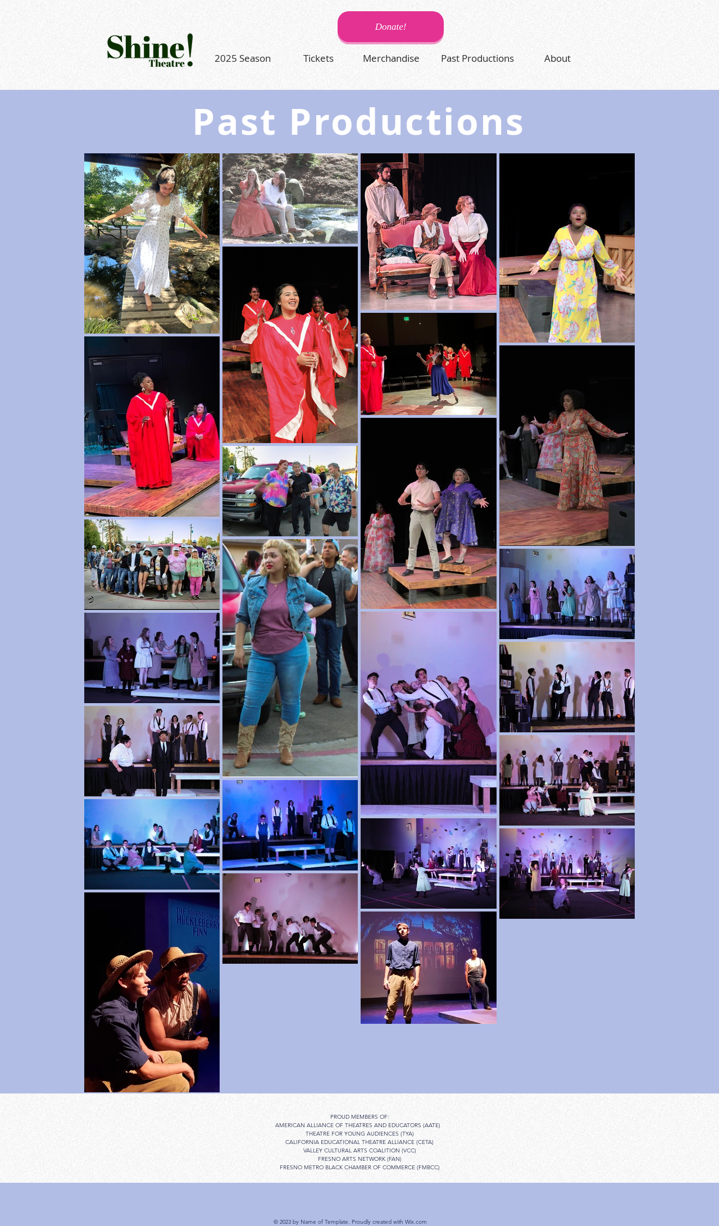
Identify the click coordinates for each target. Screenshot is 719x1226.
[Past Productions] (477, 58)
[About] (557, 58)
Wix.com (416, 1221)
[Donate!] (391, 26)
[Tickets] (318, 58)
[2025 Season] (243, 58)
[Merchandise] (391, 58)
